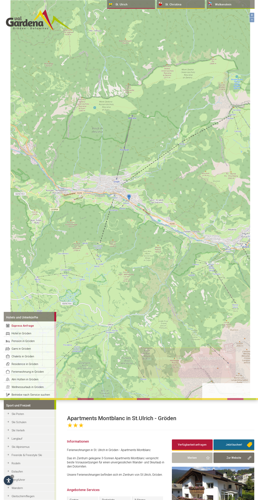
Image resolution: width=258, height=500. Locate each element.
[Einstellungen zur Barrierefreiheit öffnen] (8, 480)
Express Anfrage (23, 325)
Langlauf (17, 438)
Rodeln (16, 463)
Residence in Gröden (25, 364)
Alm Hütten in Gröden (25, 379)
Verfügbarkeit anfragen (192, 444)
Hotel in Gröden (21, 333)
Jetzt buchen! (234, 444)
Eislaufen (17, 471)
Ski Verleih (18, 430)
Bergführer (18, 479)
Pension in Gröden (23, 341)
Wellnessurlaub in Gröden (28, 387)
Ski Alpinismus (21, 447)
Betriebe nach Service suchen (31, 394)
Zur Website (234, 457)
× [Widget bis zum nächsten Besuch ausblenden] (12, 476)
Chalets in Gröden (23, 356)
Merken (192, 457)
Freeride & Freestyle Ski (27, 455)
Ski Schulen (19, 422)
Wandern (17, 488)
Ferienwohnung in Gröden (28, 371)
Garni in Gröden (21, 348)
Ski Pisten (18, 414)
